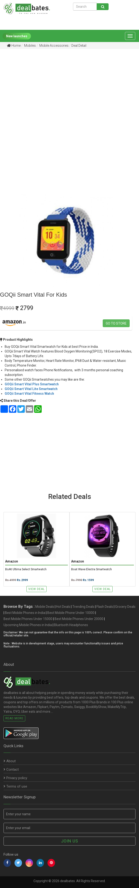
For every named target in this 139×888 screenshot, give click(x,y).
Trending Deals (83, 607)
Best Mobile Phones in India (25, 613)
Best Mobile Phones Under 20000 (79, 619)
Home (14, 45)
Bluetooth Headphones (71, 625)
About (10, 761)
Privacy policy (15, 778)
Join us (69, 840)
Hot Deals (63, 607)
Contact (11, 769)
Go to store (116, 323)
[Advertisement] (66, 89)
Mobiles (29, 45)
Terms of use (15, 786)
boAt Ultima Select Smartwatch (26, 569)
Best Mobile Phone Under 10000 (71, 613)
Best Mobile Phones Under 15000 (28, 619)
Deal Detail (78, 45)
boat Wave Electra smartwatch (91, 569)
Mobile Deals (44, 607)
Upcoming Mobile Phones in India (28, 625)
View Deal (36, 589)
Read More (14, 718)
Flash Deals (104, 607)
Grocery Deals (125, 607)
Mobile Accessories (54, 45)
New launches (16, 36)
